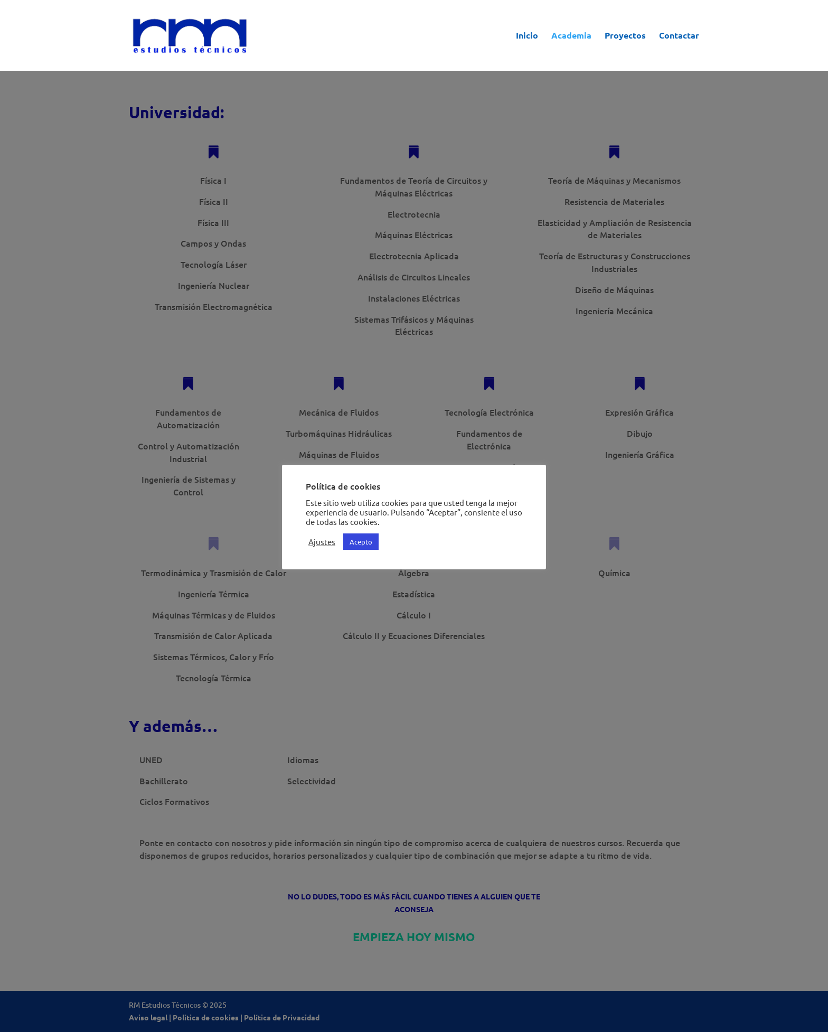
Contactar (679, 36)
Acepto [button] (361, 541)
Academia (571, 36)
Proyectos (625, 36)
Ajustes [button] (321, 542)
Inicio (527, 36)
